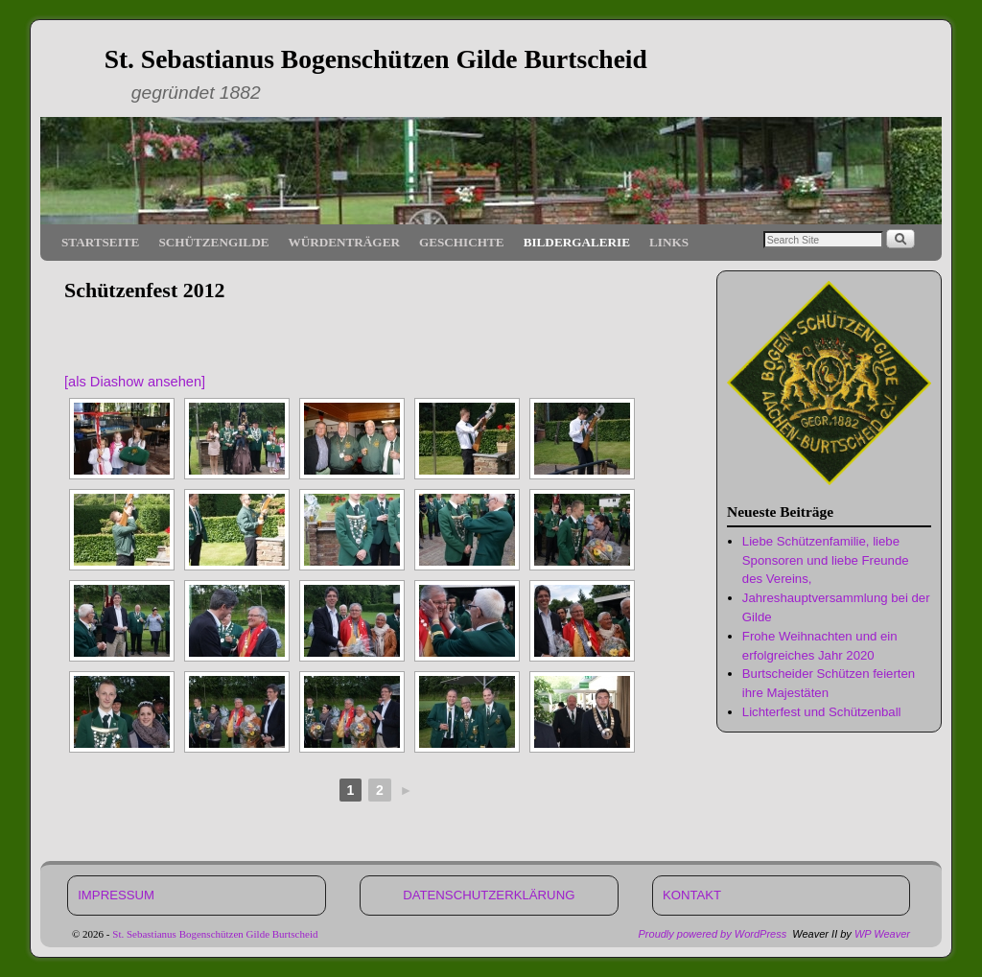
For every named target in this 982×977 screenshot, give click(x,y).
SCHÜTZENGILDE (213, 242)
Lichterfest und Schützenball (821, 712)
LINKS (669, 242)
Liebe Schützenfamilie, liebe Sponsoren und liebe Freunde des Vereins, (825, 560)
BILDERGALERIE (577, 242)
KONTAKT (692, 895)
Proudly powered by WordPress (713, 934)
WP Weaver (882, 934)
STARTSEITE (100, 242)
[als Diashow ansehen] (134, 381)
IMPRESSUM (116, 895)
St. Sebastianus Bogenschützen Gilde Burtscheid (376, 59)
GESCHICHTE (461, 242)
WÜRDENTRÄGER (344, 242)
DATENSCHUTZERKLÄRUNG (488, 895)
